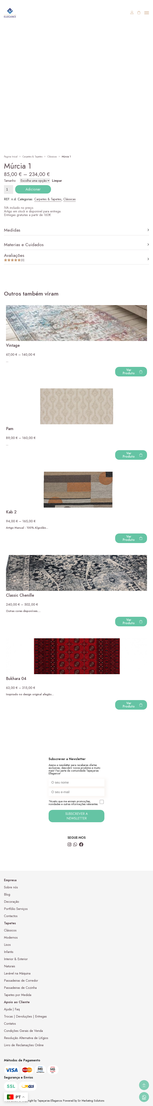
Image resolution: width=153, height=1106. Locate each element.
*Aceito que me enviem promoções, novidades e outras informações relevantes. (76, 803)
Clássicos (10, 930)
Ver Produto (132, 371)
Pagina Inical (11, 156)
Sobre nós (11, 887)
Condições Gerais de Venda (23, 1030)
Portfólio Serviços (16, 909)
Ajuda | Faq (12, 1009)
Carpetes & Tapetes (32, 156)
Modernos (11, 937)
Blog (7, 894)
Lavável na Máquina (17, 973)
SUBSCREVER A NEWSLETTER (76, 816)
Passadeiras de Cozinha (20, 987)
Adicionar (33, 189)
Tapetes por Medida (17, 995)
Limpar (57, 180)
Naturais (9, 966)
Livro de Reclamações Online (24, 1045)
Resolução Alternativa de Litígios (26, 1038)
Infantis (8, 952)
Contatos (10, 1023)
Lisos (7, 944)
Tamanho (10, 180)
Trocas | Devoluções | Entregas (25, 1016)
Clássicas (52, 156)
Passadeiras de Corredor (21, 980)
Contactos (11, 916)
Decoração (11, 901)
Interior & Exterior (16, 959)
